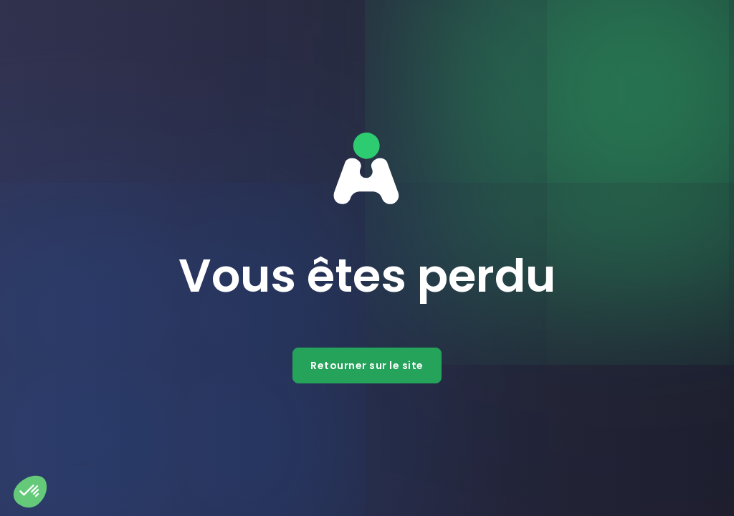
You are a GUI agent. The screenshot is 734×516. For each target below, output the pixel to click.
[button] (30, 491)
